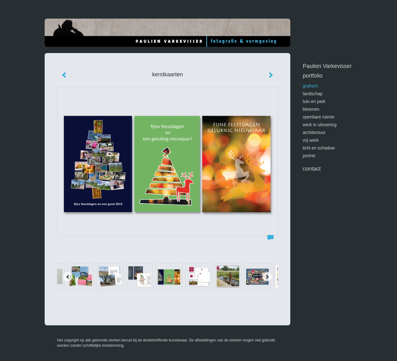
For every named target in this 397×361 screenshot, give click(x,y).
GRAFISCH (310, 85)
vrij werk (311, 140)
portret (309, 155)
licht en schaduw (319, 147)
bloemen (311, 109)
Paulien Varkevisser (327, 66)
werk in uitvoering (320, 124)
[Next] (267, 276)
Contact (312, 169)
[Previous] (68, 276)
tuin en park (314, 101)
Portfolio (313, 76)
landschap (313, 93)
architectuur (314, 132)
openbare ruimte (318, 116)
